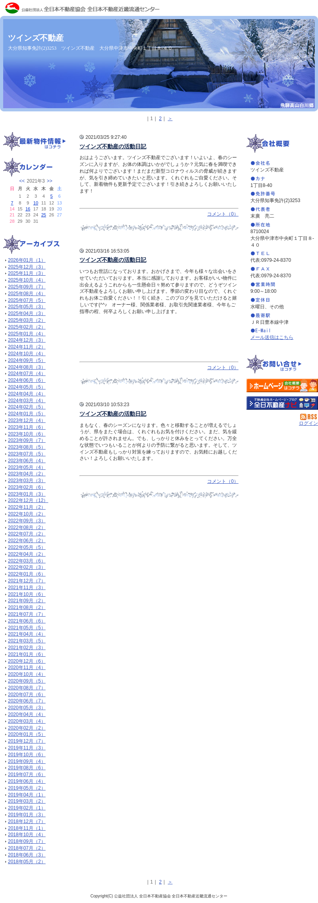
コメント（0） (222, 214)
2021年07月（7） (27, 614)
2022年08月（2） (27, 527)
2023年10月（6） (27, 434)
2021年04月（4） (27, 634)
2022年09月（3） (27, 521)
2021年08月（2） (27, 607)
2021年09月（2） (27, 600)
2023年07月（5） (27, 454)
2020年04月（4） (27, 714)
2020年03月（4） (27, 721)
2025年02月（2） (27, 327)
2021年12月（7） (27, 581)
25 (43, 214)
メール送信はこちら (271, 337)
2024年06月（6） (27, 380)
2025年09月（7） (27, 287)
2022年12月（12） (28, 500)
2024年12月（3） (27, 340)
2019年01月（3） (27, 814)
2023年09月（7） (27, 440)
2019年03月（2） (27, 801)
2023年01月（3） (27, 494)
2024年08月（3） (27, 367)
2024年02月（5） (27, 407)
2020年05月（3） (27, 707)
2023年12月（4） (27, 420)
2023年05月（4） (27, 467)
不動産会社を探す (282, 403)
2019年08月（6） (27, 768)
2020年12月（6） (27, 661)
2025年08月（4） (27, 293)
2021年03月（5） (27, 641)
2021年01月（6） (27, 654)
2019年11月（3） (27, 748)
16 (27, 208)
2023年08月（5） (27, 447)
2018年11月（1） (27, 828)
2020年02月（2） (27, 728)
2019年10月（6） (27, 754)
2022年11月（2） (27, 507)
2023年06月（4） (27, 460)
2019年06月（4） (27, 781)
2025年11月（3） (27, 273)
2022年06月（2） (27, 540)
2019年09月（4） (27, 761)
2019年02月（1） (27, 808)
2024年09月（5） (27, 360)
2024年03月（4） (27, 400)
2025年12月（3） (27, 267)
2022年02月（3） (27, 567)
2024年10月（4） (27, 353)
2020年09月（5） (27, 681)
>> (49, 181)
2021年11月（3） (27, 587)
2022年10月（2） (27, 514)
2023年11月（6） (27, 427)
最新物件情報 (36, 142)
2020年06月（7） (27, 701)
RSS (309, 417)
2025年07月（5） (27, 300)
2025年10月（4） (27, 280)
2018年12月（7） (27, 821)
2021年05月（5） (27, 628)
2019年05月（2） (27, 788)
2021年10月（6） (27, 594)
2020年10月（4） (27, 674)
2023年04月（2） (27, 474)
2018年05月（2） (27, 861)
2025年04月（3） (27, 313)
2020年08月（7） (27, 688)
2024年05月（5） (27, 387)
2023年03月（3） (27, 480)
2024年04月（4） (27, 394)
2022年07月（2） (27, 534)
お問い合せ (282, 365)
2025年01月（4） (27, 334)
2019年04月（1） (27, 795)
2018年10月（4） (27, 834)
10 (35, 202)
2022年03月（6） (27, 561)
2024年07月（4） (27, 373)
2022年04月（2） (27, 554)
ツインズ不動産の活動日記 (113, 146)
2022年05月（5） (27, 547)
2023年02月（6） (27, 487)
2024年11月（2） (27, 347)
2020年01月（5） (27, 734)
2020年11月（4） (27, 667)
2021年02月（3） (27, 647)
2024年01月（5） (27, 413)
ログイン (308, 423)
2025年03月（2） (27, 320)
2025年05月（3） (27, 306)
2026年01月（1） (27, 260)
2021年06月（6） (27, 621)
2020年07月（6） (27, 694)
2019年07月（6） (27, 774)
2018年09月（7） (27, 841)
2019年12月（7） (27, 741)
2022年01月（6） (27, 574)
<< (22, 181)
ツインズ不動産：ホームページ (282, 385)
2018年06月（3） (27, 855)
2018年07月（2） (27, 848)
